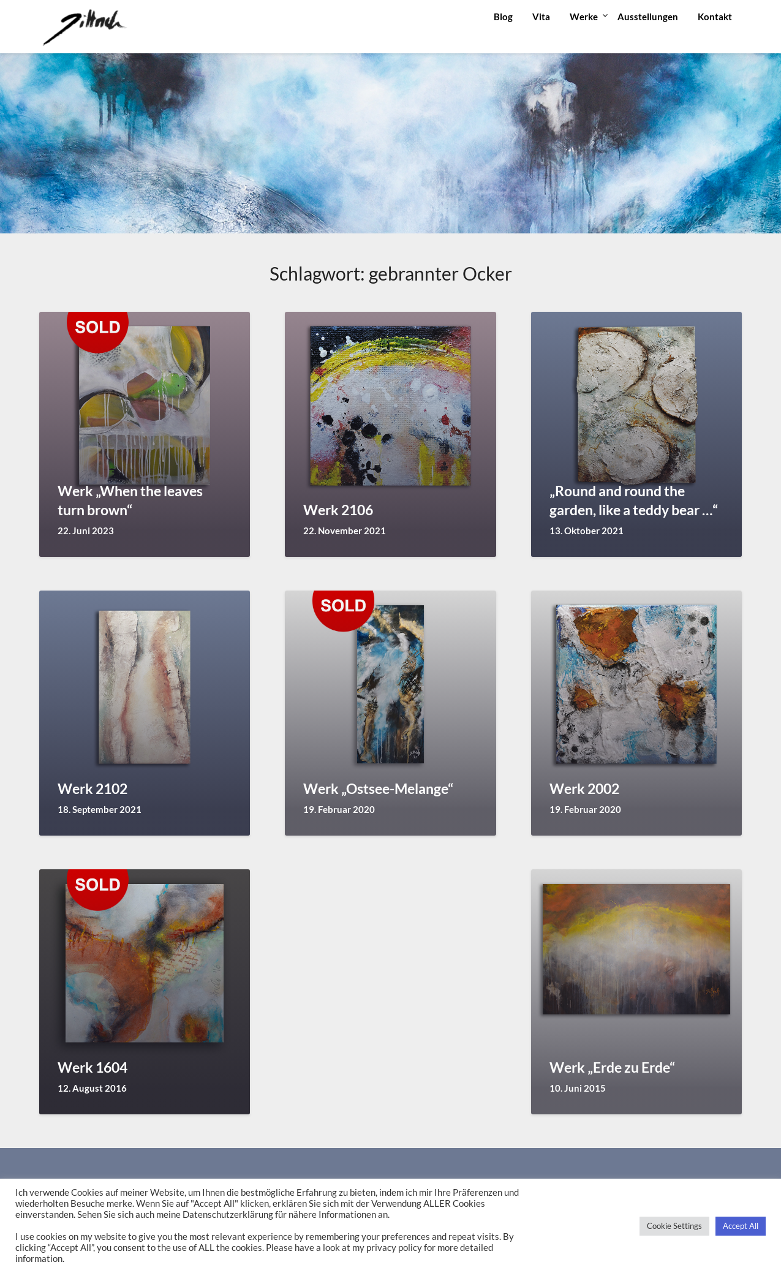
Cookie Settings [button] (674, 1226)
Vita (541, 16)
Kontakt (715, 16)
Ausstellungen (647, 16)
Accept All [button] (740, 1226)
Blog (503, 16)
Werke (584, 16)
